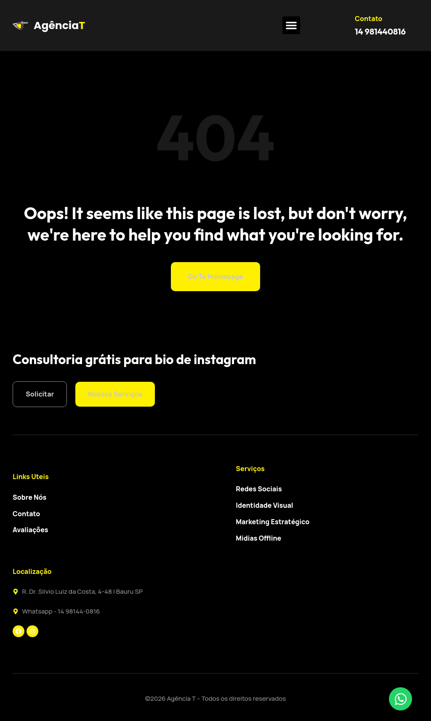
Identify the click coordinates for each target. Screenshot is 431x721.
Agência (56, 25)
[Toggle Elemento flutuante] (400, 698)
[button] (291, 25)
